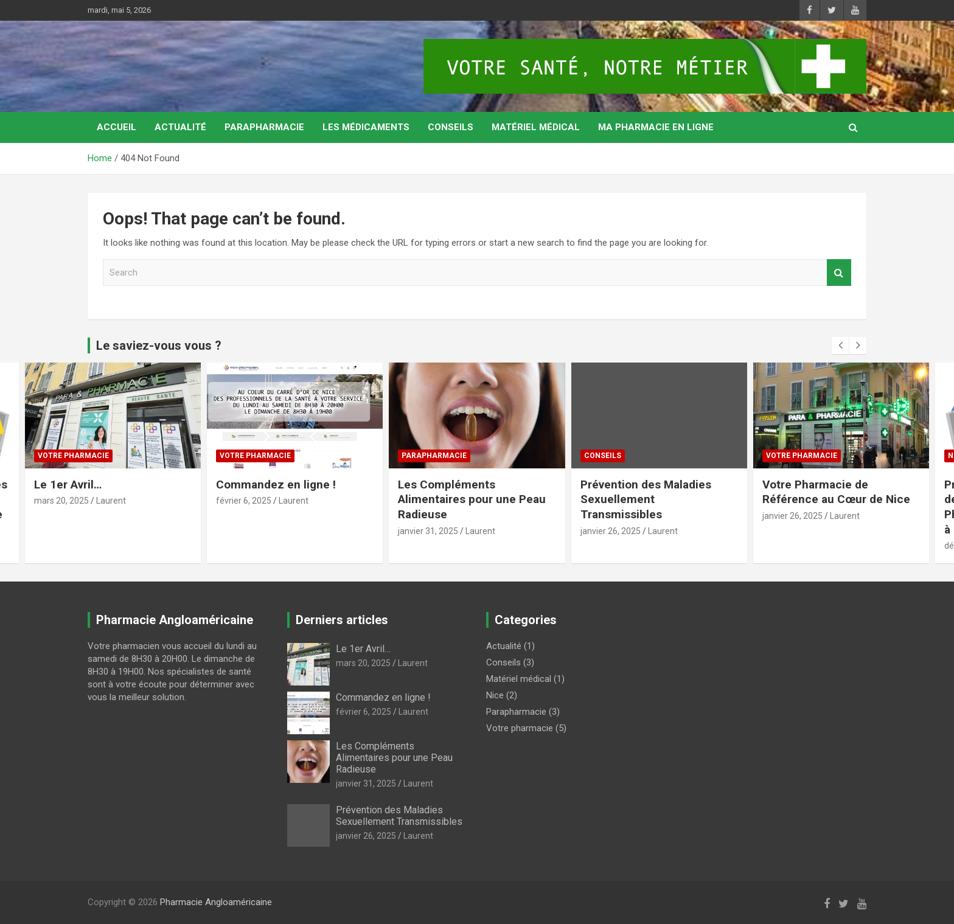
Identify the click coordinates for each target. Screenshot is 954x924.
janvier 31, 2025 (428, 531)
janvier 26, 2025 (610, 531)
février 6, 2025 (243, 500)
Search (839, 273)
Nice (495, 695)
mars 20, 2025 (61, 500)
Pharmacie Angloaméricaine (216, 902)
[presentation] (840, 345)
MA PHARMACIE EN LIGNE (656, 127)
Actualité (180, 127)
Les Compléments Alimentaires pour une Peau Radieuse (472, 499)
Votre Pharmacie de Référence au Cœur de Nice (836, 492)
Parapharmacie (264, 127)
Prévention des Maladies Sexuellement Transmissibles (645, 499)
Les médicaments (365, 127)
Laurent (111, 500)
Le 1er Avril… (68, 485)
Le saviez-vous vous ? (158, 345)
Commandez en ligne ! (276, 485)
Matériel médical (536, 127)
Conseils (450, 127)
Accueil (116, 127)
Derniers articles (342, 620)
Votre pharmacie (73, 455)
